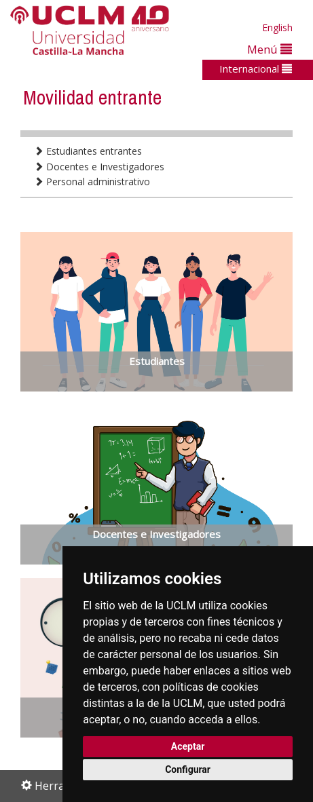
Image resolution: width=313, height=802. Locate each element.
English (277, 27)
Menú (269, 49)
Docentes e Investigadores (99, 166)
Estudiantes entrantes (88, 151)
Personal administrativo (92, 181)
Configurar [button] (187, 769)
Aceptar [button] (188, 746)
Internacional (255, 68)
